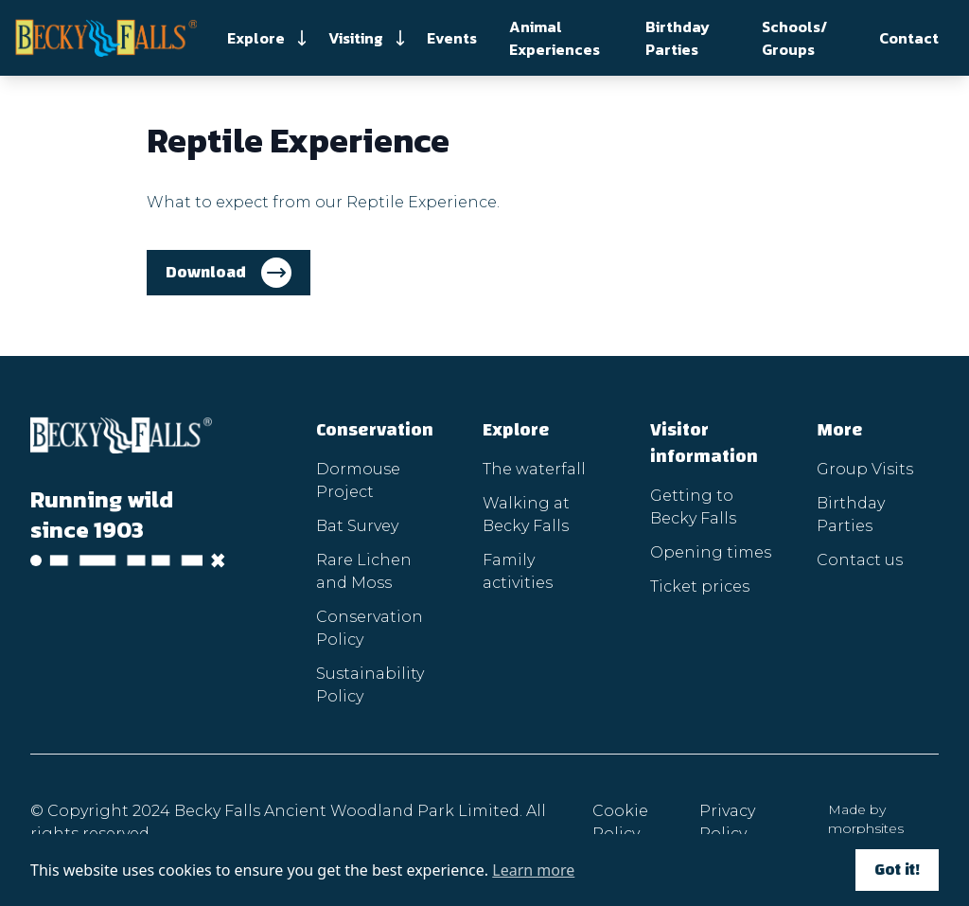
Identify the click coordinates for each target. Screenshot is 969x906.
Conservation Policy (369, 628)
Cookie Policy (620, 822)
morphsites (866, 828)
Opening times (710, 552)
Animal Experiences (554, 38)
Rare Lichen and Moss (364, 571)
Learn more (533, 870)
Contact (909, 38)
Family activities (518, 571)
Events (452, 38)
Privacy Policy (727, 822)
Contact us (860, 560)
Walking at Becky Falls (526, 514)
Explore (256, 38)
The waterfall (534, 469)
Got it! (897, 869)
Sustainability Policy (370, 685)
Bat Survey (357, 526)
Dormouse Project (358, 480)
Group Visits (865, 469)
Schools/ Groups (794, 38)
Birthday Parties (677, 38)
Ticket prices (699, 586)
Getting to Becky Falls (693, 507)
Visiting (355, 38)
